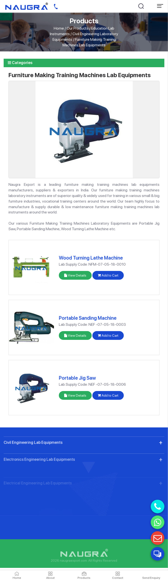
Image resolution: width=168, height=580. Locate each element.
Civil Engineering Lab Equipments (33, 457)
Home (59, 28)
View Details (75, 275)
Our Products (77, 28)
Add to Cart (108, 275)
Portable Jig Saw (77, 378)
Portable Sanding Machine (87, 318)
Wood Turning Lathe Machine (91, 258)
